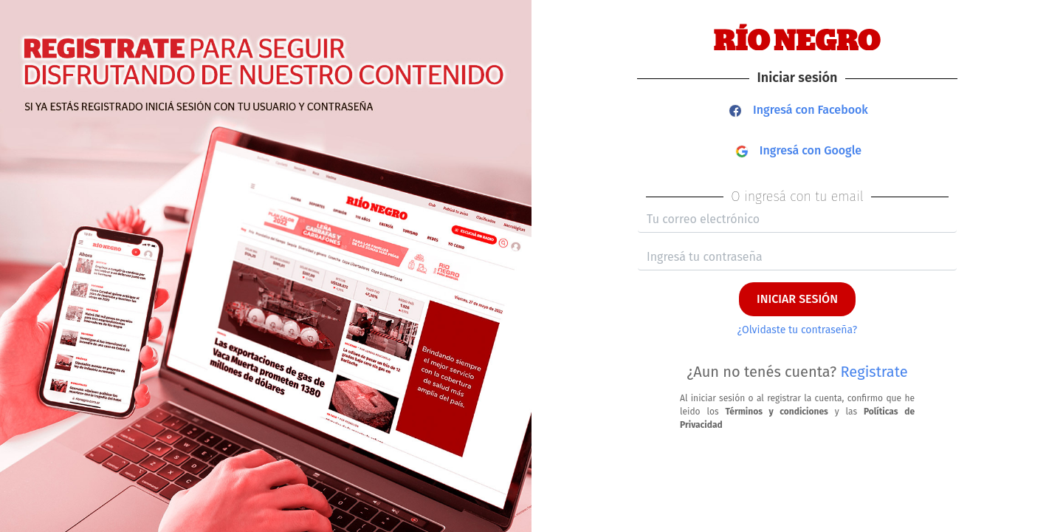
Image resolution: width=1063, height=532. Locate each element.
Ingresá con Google (798, 150)
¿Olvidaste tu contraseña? (797, 330)
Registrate (874, 372)
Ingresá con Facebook (798, 110)
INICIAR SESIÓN (797, 299)
